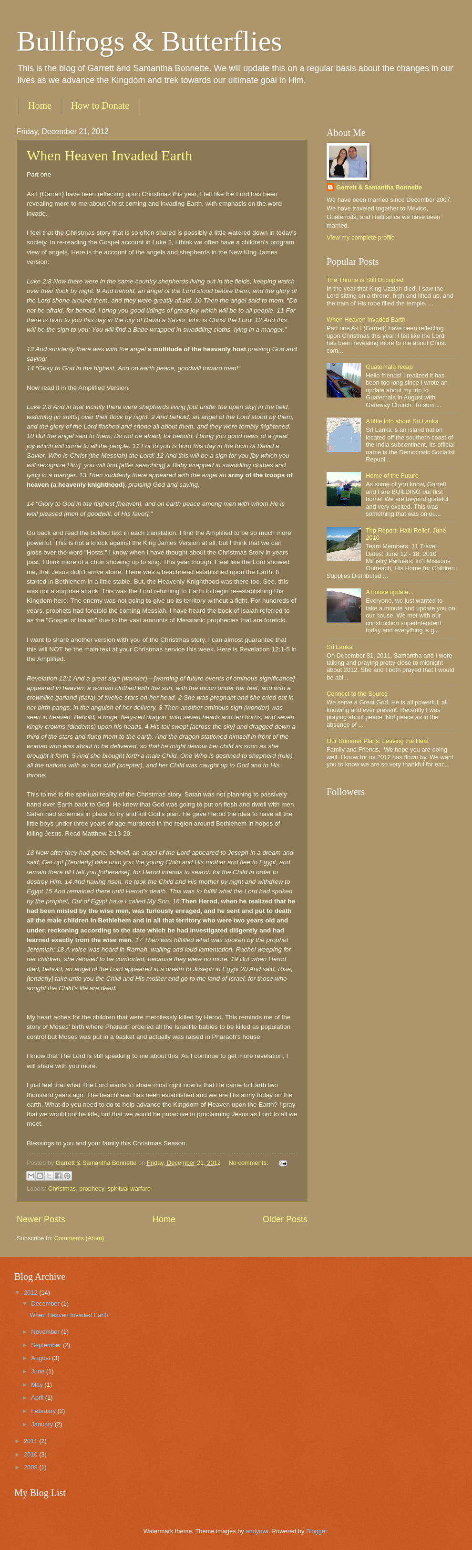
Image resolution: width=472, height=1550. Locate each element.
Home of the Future (392, 475)
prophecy (91, 1188)
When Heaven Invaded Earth (109, 155)
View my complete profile (361, 237)
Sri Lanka (339, 646)
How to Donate (100, 105)
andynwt (257, 1531)
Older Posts (285, 1219)
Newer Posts (41, 1219)
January (42, 1424)
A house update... (389, 592)
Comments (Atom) (79, 1238)
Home (39, 105)
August (41, 1357)
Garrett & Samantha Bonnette (379, 187)
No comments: (249, 1162)
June (38, 1371)
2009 (31, 1467)
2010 (31, 1454)
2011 (31, 1441)
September (47, 1345)
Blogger (316, 1531)
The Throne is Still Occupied (365, 279)
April (38, 1397)
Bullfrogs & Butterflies (149, 41)
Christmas (62, 1188)
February (44, 1410)
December (46, 1303)
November (46, 1331)
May (37, 1384)
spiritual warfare (129, 1188)
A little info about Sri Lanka (402, 421)
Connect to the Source (357, 693)
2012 (31, 1292)
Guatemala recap (389, 366)
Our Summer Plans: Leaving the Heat (378, 740)
